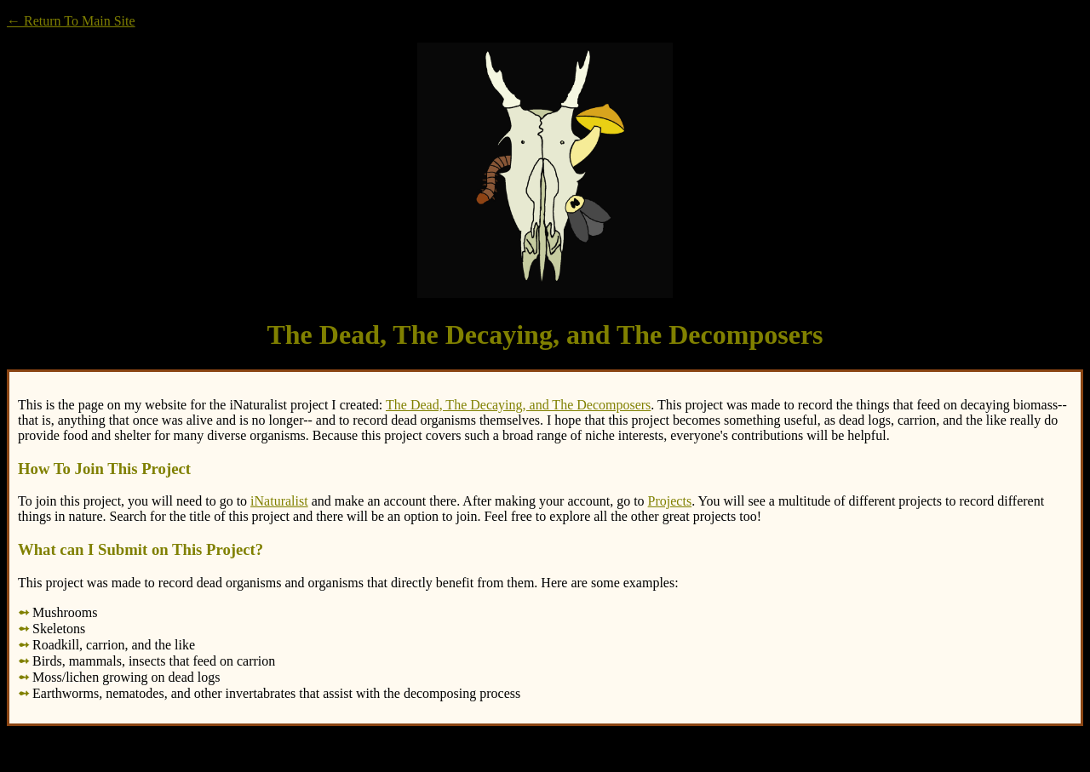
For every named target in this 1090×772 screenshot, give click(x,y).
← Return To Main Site (71, 21)
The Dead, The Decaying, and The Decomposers (518, 404)
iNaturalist (279, 501)
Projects (670, 501)
